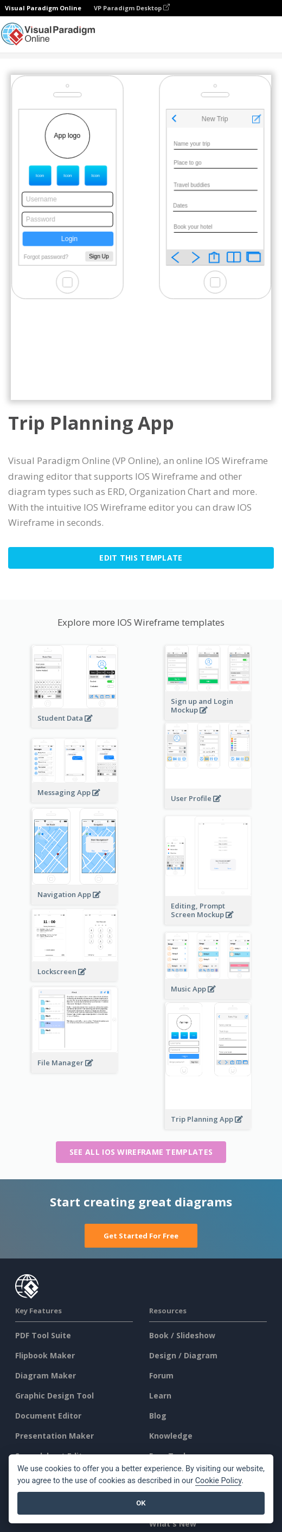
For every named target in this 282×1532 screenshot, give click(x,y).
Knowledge (171, 1436)
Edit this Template (140, 557)
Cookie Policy (218, 1480)
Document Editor (48, 1415)
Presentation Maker (54, 1436)
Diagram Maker (45, 1375)
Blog (157, 1415)
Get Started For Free (141, 1236)
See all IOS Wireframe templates (141, 1152)
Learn (160, 1395)
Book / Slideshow (182, 1335)
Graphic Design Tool (54, 1395)
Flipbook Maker (45, 1355)
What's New (172, 1523)
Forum (161, 1375)
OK (140, 1503)
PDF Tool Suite (43, 1335)
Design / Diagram (183, 1355)
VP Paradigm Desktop (132, 8)
